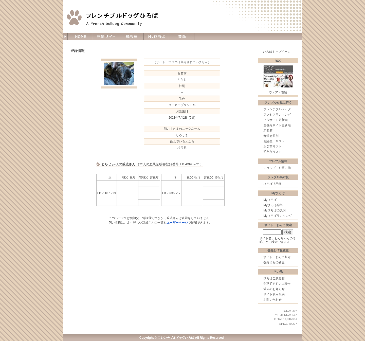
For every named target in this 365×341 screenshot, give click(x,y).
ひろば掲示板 (272, 184)
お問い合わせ (272, 299)
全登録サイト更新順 (277, 125)
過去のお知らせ (274, 289)
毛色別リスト (272, 152)
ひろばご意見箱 (274, 278)
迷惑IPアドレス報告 (276, 283)
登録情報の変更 (274, 262)
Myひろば (270, 200)
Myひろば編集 (273, 205)
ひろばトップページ (276, 51)
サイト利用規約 (274, 294)
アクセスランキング (277, 114)
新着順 (267, 130)
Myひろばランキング (277, 216)
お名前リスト (272, 146)
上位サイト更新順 (275, 120)
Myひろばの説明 (274, 210)
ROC (278, 61)
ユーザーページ (177, 222)
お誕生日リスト (274, 141)
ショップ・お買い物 (277, 168)
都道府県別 (271, 136)
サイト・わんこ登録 (277, 257)
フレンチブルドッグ (277, 109)
